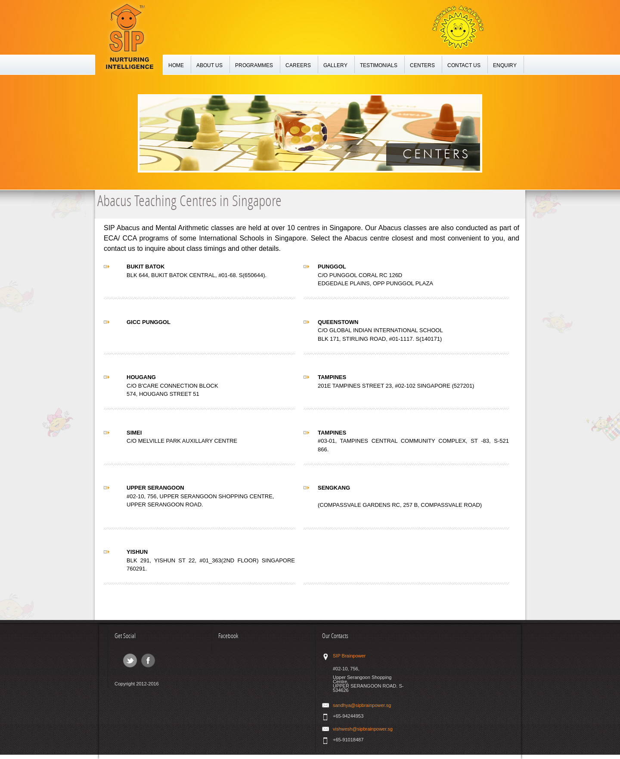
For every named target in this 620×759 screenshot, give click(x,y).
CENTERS (422, 65)
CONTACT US (463, 65)
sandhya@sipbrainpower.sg (362, 705)
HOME (176, 65)
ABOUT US (209, 65)
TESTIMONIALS (378, 65)
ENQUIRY (505, 65)
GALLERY (335, 65)
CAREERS (298, 65)
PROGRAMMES (254, 65)
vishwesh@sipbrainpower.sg (363, 728)
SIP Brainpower (349, 655)
